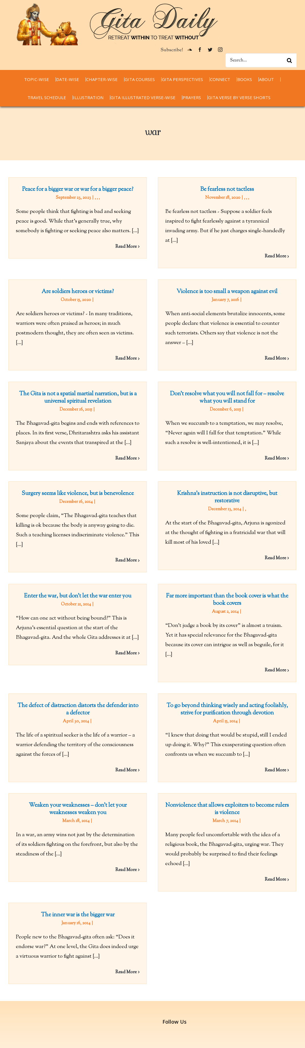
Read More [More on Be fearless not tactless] (269, 256)
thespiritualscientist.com (36, 1022)
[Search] (289, 60)
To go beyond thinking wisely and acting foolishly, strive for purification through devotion (234, 694)
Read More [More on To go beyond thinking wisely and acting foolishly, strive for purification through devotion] (282, 755)
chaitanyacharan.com (33, 1002)
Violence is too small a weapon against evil (208, 295)
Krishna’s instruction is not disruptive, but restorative (221, 492)
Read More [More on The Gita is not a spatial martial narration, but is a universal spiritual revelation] (138, 449)
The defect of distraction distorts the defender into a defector (90, 694)
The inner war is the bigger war (103, 891)
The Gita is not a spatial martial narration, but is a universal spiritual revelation (90, 388)
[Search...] (260, 60)
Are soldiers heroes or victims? (103, 279)
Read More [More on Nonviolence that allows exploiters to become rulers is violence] (269, 869)
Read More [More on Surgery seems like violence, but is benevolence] (126, 556)
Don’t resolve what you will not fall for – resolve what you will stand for (234, 388)
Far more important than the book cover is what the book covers (208, 598)
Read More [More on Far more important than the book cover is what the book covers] (256, 669)
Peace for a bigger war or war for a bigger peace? (77, 189)
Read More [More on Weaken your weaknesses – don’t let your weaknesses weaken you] (126, 859)
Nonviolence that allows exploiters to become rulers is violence (221, 798)
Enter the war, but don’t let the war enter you (102, 578)
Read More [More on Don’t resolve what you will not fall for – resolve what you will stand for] (282, 449)
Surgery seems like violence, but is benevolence (78, 489)
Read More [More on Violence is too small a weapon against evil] (256, 362)
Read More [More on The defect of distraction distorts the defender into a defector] (138, 755)
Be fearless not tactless (221, 189)
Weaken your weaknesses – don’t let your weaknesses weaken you (78, 798)
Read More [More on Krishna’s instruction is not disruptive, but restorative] (269, 553)
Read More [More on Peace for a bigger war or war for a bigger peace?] (126, 247)
